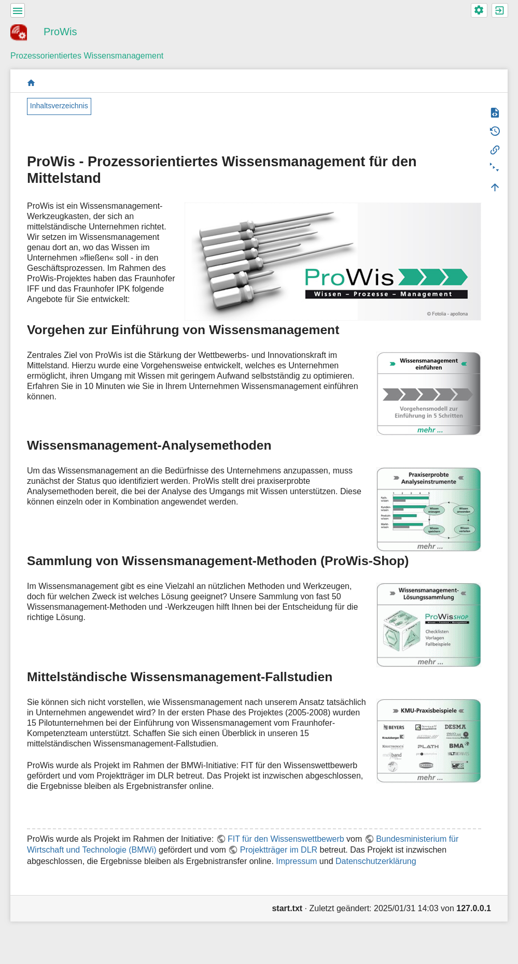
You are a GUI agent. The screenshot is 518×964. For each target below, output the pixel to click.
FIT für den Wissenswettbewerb (286, 838)
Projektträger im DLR (278, 849)
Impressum (296, 861)
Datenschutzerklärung (375, 861)
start (31, 82)
